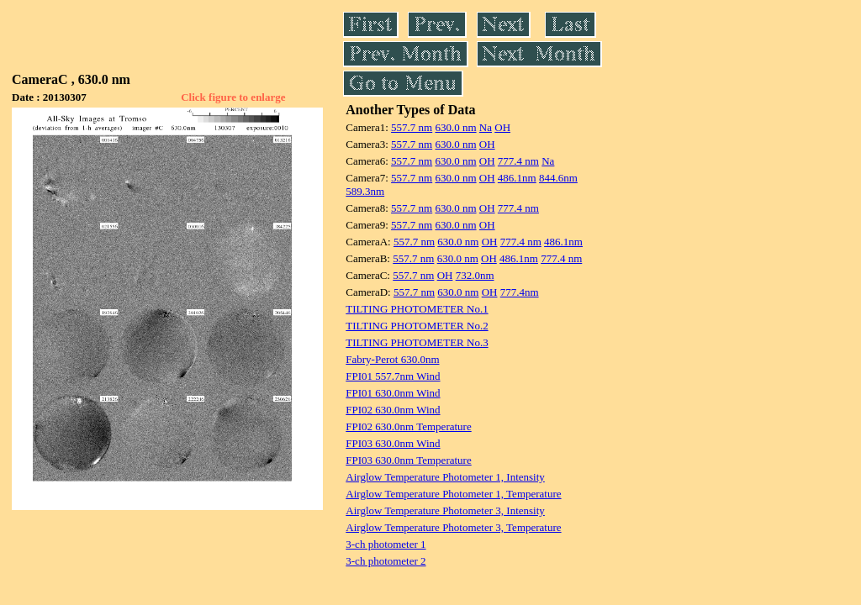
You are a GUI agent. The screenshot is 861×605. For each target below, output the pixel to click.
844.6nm (558, 177)
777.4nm (519, 292)
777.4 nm (518, 161)
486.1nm (517, 177)
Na (485, 127)
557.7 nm (411, 127)
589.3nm (365, 191)
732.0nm (475, 275)
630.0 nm (455, 127)
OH (502, 127)
